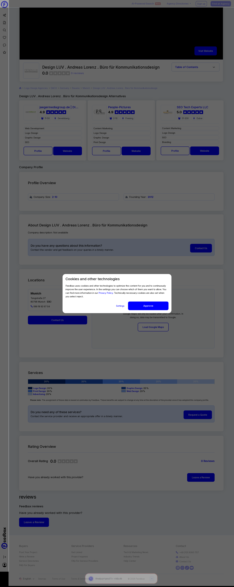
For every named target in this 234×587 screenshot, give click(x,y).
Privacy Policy (105, 293)
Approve (148, 305)
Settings (120, 305)
